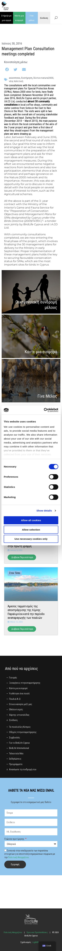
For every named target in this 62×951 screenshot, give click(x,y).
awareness (14, 78)
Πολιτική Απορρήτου (18, 857)
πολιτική (18, 81)
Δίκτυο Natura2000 (43, 78)
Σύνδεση (44, 18)
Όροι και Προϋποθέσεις (37, 932)
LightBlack (36, 942)
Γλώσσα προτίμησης (14, 838)
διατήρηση (26, 78)
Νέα (11, 81)
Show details (44, 510)
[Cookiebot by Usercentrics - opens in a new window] (44, 410)
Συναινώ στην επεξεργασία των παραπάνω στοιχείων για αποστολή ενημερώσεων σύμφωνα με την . (29, 854)
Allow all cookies (31, 520)
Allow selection (31, 529)
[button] (7, 69)
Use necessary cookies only (31, 538)
